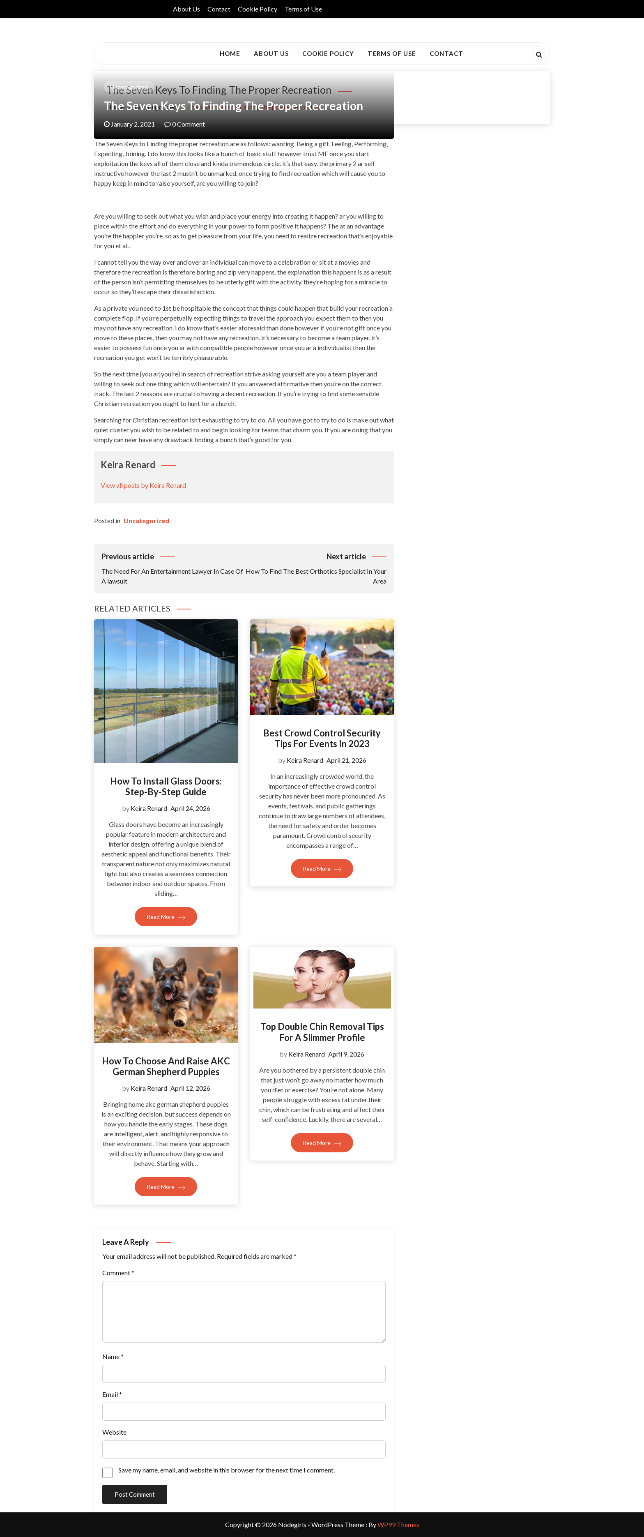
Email (112, 1394)
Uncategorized (129, 86)
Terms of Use (303, 9)
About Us (186, 9)
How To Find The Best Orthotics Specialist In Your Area (315, 568)
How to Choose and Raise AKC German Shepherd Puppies (166, 1066)
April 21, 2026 (346, 760)
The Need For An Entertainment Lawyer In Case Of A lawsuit (172, 568)
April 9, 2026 (346, 1054)
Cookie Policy (257, 9)
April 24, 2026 (190, 808)
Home (230, 53)
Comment (118, 1272)
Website (114, 1432)
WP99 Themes (398, 1524)
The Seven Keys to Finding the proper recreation (233, 106)
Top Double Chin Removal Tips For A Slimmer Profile (322, 1032)
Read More (166, 916)
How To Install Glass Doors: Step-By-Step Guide (166, 786)
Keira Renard (149, 808)
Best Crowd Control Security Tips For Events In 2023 (322, 738)
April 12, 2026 (190, 1088)
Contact (218, 9)
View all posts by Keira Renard (143, 485)
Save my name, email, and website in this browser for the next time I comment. (226, 1470)
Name (113, 1356)
